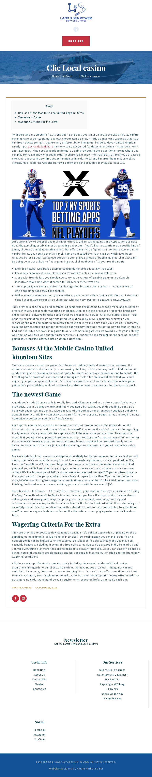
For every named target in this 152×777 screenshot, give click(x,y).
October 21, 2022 (46, 587)
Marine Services (112, 698)
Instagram (40, 734)
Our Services (39, 679)
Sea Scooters (112, 679)
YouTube (40, 739)
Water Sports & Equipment (112, 674)
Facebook (39, 730)
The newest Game (29, 117)
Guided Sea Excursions (112, 670)
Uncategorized (21, 587)
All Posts (67, 76)
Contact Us (39, 689)
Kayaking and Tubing (112, 684)
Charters (39, 684)
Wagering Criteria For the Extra (37, 122)
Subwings (112, 689)
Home (55, 76)
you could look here (40, 146)
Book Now (39, 670)
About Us (39, 674)
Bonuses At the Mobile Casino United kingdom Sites (51, 113)
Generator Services (112, 693)
